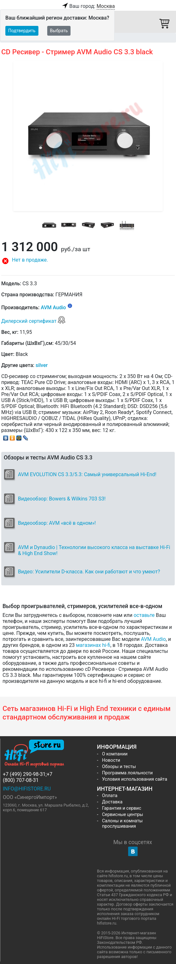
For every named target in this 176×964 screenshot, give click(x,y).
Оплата (109, 795)
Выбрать (59, 30)
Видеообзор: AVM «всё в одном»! (57, 523)
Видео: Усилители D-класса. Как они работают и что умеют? (89, 572)
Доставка (112, 802)
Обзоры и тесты (119, 766)
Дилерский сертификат (33, 321)
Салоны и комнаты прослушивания (122, 823)
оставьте (144, 615)
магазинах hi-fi (93, 645)
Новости (111, 760)
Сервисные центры (122, 814)
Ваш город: (88, 6)
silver (42, 365)
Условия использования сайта (134, 779)
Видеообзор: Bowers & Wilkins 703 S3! (61, 499)
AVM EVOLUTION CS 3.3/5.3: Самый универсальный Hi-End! (87, 474)
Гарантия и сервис (121, 808)
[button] (88, 261)
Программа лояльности (127, 773)
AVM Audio (53, 308)
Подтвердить (22, 30)
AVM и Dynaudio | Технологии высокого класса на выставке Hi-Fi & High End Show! (94, 550)
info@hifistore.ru (27, 789)
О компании (115, 754)
